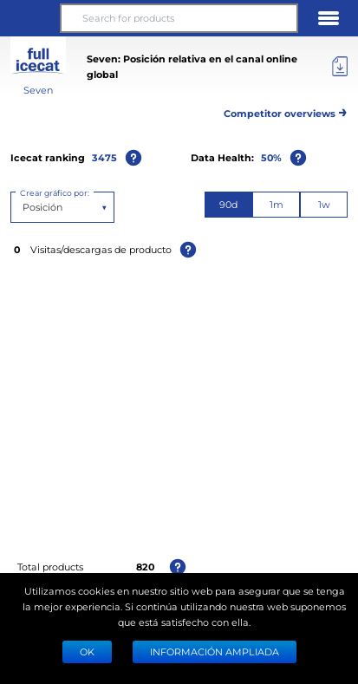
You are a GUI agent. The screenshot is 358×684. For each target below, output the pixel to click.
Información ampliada (214, 651)
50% (271, 157)
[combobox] (24, 207)
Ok (87, 651)
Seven (38, 89)
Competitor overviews (286, 110)
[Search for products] (179, 18)
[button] (29, 18)
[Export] (340, 66)
